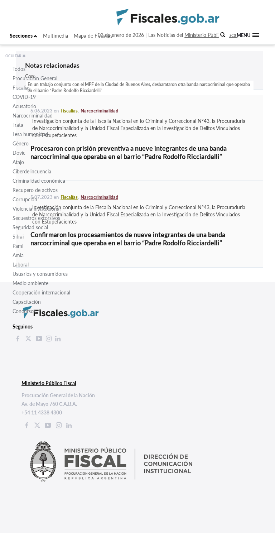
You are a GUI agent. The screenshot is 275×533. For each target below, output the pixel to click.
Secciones (23, 36)
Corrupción (25, 199)
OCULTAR (15, 56)
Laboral (21, 264)
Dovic (19, 153)
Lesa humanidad (30, 134)
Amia (18, 255)
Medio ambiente (30, 283)
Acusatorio (24, 106)
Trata (18, 125)
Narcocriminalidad (33, 115)
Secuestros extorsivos (36, 218)
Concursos (24, 311)
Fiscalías (21, 88)
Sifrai (18, 237)
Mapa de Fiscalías (93, 36)
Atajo (18, 162)
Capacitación (27, 302)
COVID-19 (24, 97)
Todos (19, 69)
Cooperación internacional (41, 292)
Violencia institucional (37, 209)
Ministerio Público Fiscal (210, 35)
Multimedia (55, 36)
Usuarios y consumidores (40, 274)
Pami (18, 246)
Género (21, 143)
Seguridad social (30, 227)
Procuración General (35, 78)
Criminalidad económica (39, 181)
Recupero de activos (35, 190)
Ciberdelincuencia (32, 171)
